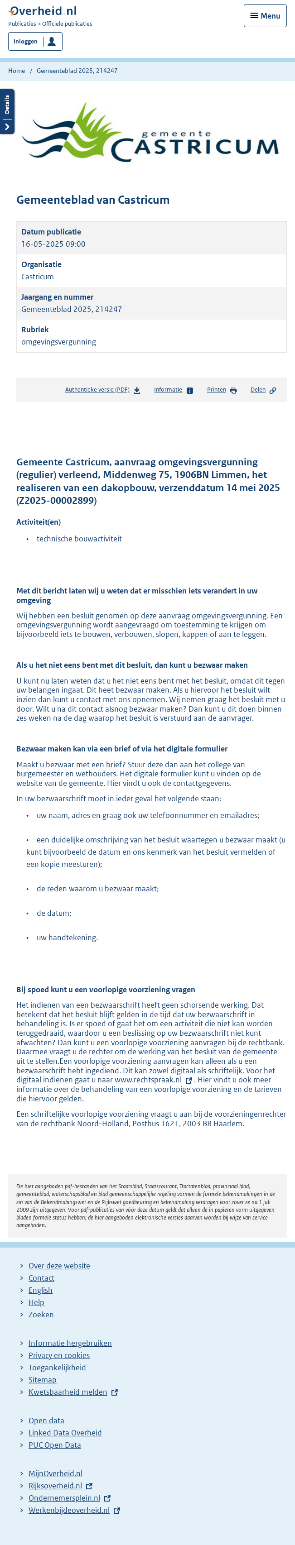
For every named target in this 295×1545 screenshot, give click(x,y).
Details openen (7, 111)
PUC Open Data (55, 1445)
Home (16, 71)
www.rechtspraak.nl (148, 1080)
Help (36, 1302)
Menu (270, 16)
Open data (46, 1420)
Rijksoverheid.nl (55, 1486)
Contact (41, 1278)
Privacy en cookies (59, 1355)
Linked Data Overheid (65, 1433)
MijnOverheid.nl (55, 1473)
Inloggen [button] (26, 41)
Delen (264, 390)
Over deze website (59, 1266)
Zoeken (41, 1315)
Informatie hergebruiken (70, 1343)
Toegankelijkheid (57, 1368)
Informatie (173, 390)
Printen (222, 390)
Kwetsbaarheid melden (68, 1392)
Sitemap (43, 1380)
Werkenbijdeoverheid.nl (69, 1510)
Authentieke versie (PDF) (103, 391)
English (41, 1290)
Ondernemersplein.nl (64, 1498)
